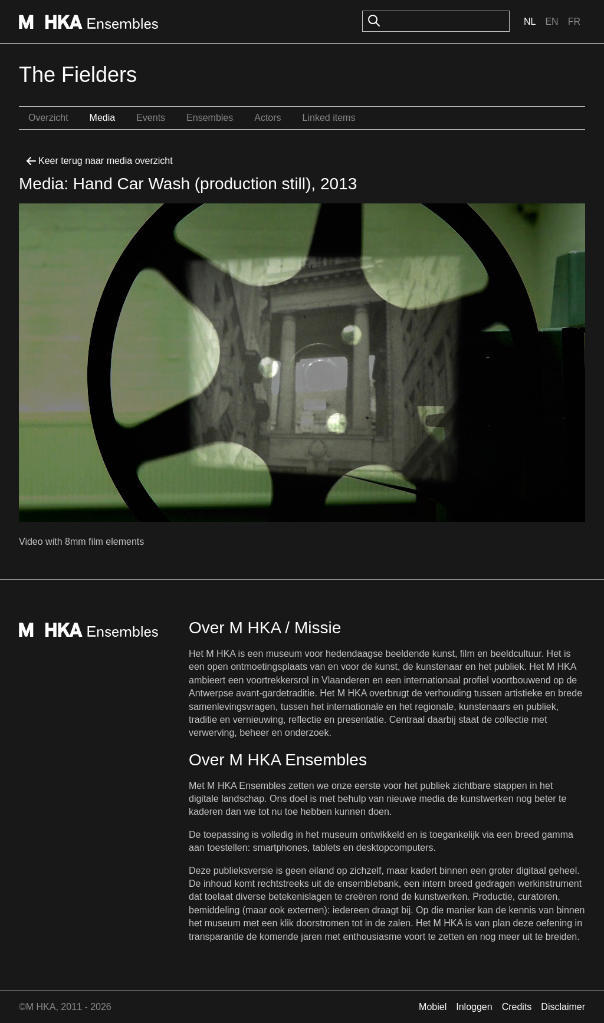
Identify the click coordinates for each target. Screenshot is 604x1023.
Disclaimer (563, 1007)
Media (103, 118)
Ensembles (209, 118)
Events (150, 118)
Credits (517, 1007)
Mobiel (433, 1007)
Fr (574, 22)
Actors (267, 118)
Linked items (329, 118)
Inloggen (474, 1007)
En (551, 22)
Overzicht (48, 118)
